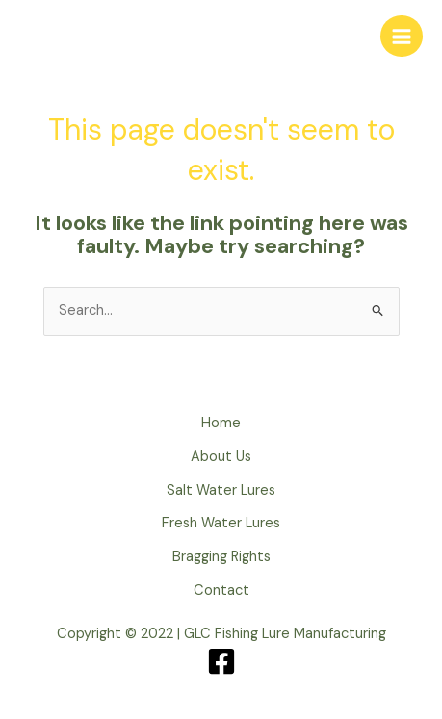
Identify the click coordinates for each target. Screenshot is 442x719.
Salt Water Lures (221, 490)
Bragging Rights (221, 557)
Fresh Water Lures (221, 523)
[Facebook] (221, 661)
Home (221, 423)
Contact (221, 590)
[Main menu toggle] (401, 36)
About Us (221, 457)
